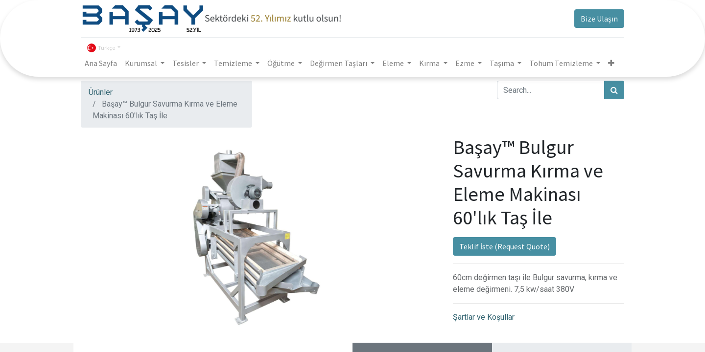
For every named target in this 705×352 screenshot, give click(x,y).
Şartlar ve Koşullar (484, 317)
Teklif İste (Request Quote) (504, 246)
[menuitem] (101, 63)
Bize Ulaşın (599, 18)
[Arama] (614, 90)
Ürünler (101, 92)
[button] (611, 63)
